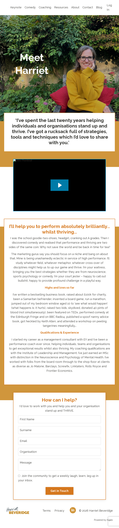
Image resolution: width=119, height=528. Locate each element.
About (75, 7)
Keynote (16, 7)
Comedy (30, 7)
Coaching (45, 7)
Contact (87, 7)
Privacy (59, 510)
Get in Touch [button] (59, 490)
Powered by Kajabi (103, 520)
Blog (99, 7)
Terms (46, 510)
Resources (61, 7)
